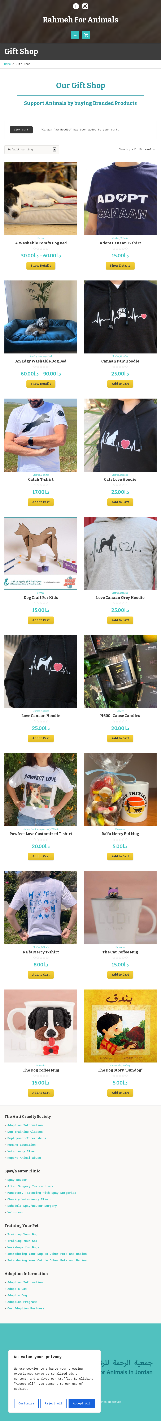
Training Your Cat (23, 1241)
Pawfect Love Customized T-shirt (40, 834)
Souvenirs (120, 829)
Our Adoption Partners (26, 1308)
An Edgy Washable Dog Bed (40, 361)
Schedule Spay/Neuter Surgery (32, 1206)
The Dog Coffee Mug (41, 1070)
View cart (21, 129)
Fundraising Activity (41, 829)
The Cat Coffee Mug (120, 952)
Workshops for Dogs (23, 1247)
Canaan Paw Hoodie (120, 361)
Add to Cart (120, 384)
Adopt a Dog (17, 1295)
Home (7, 64)
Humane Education (22, 1145)
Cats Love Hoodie (120, 479)
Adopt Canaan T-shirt (120, 243)
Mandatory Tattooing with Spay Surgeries (42, 1193)
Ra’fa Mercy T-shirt (41, 952)
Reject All (53, 1403)
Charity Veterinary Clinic (30, 1199)
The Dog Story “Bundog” (120, 1070)
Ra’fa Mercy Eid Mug (120, 834)
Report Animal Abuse (24, 1158)
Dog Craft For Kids (41, 597)
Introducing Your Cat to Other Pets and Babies (47, 1260)
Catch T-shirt (41, 479)
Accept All (82, 1403)
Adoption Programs (23, 1302)
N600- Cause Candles (120, 715)
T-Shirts (124, 238)
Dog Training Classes (25, 1132)
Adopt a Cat (17, 1289)
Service (40, 238)
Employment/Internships (27, 1138)
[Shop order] (31, 149)
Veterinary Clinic (23, 1151)
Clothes (115, 238)
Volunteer (15, 1212)
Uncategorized (45, 356)
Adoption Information (25, 1125)
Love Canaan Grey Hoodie (120, 597)
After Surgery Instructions (30, 1186)
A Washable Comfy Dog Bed (41, 243)
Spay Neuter (17, 1180)
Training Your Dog (23, 1234)
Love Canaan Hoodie (40, 715)
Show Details (41, 265)
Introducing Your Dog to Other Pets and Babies (47, 1254)
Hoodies (124, 356)
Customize (26, 1403)
